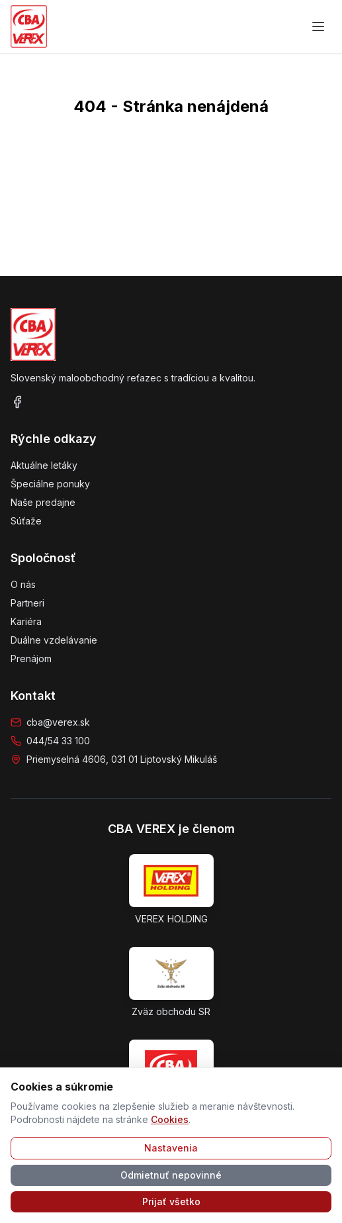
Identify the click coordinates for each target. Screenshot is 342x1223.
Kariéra (26, 621)
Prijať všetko (171, 1201)
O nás (23, 584)
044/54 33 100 (58, 740)
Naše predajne (43, 502)
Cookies (170, 1119)
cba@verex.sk (58, 722)
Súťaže (26, 520)
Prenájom (31, 658)
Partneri (27, 603)
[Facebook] (17, 402)
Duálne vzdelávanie (54, 640)
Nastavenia (171, 1147)
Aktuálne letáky (44, 465)
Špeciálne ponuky (50, 483)
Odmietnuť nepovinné (171, 1175)
